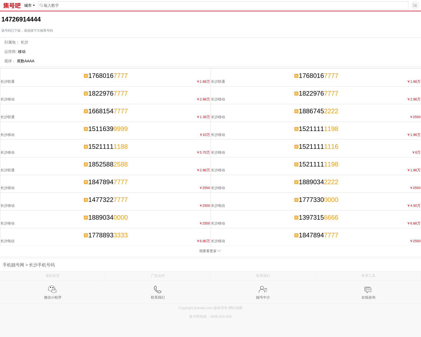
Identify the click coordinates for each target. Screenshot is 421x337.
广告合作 (158, 276)
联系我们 (263, 276)
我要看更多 (208, 251)
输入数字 (48, 5)
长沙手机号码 (42, 265)
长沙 (24, 42)
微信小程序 (52, 289)
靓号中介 (263, 289)
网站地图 (235, 308)
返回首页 (53, 276)
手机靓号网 (13, 265)
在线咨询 (368, 289)
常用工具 (368, 276)
